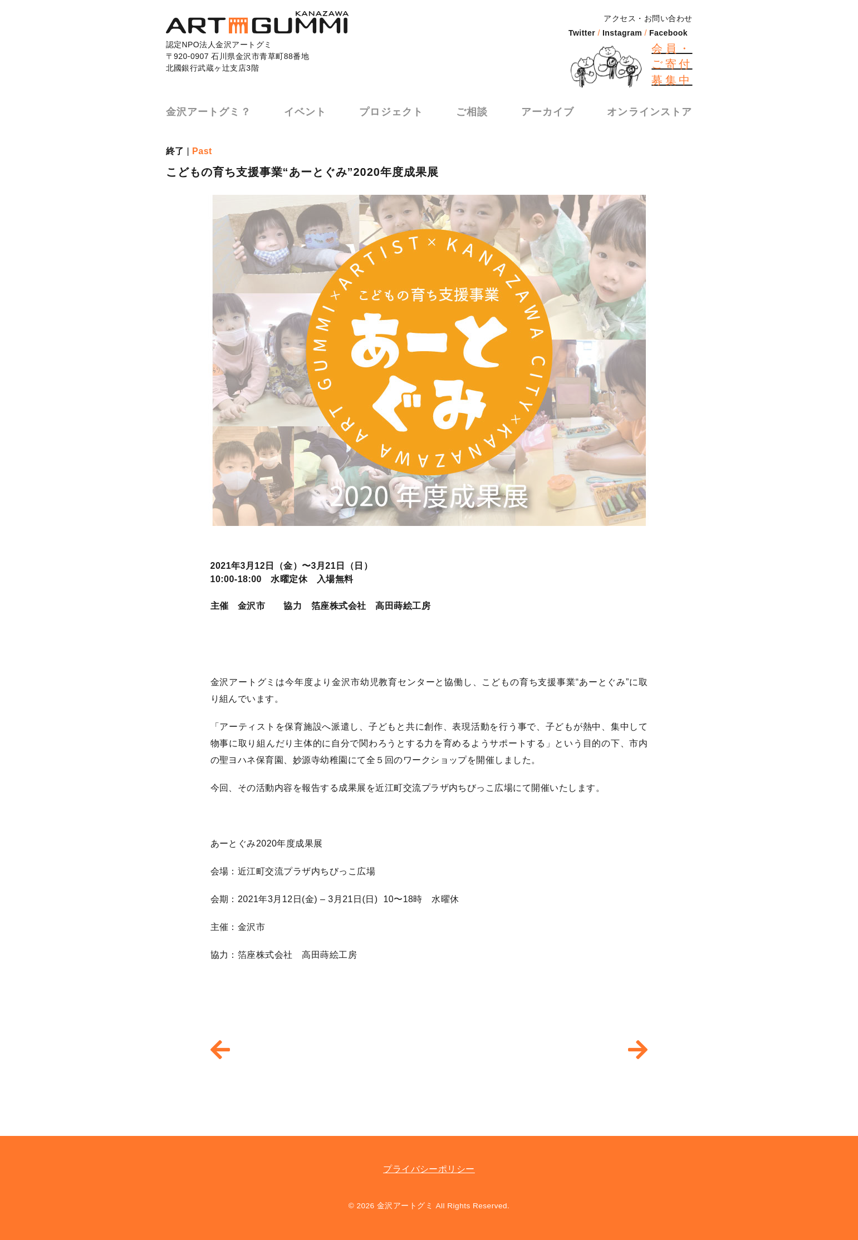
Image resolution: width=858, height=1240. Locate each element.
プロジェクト (390, 109)
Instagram (622, 32)
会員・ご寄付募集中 (671, 64)
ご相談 (472, 109)
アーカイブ (549, 109)
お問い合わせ (668, 18)
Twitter (581, 32)
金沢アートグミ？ (207, 109)
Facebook (668, 32)
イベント (304, 109)
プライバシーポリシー (429, 1169)
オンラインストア (651, 109)
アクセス (620, 18)
